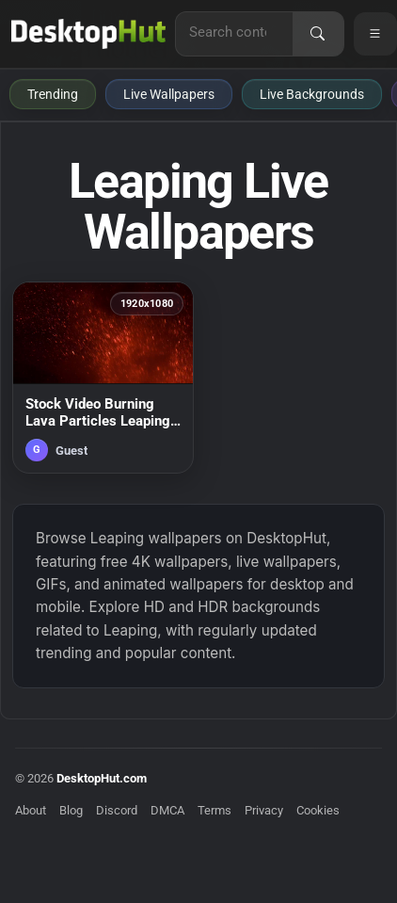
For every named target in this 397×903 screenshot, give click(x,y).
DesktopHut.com (101, 778)
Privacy (264, 810)
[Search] (318, 34)
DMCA (167, 810)
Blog (71, 810)
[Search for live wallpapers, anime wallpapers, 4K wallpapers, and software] (234, 32)
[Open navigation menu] (375, 34)
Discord (116, 810)
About (30, 810)
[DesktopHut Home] (88, 34)
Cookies (318, 810)
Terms (214, 810)
